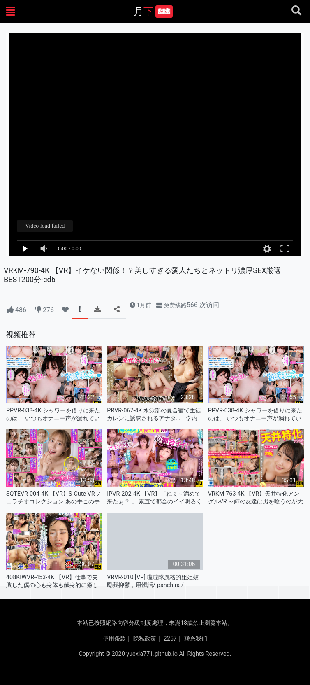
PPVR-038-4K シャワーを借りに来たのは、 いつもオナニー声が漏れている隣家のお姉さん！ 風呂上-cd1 (53, 414)
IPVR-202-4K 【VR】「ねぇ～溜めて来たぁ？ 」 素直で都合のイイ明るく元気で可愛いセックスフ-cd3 (154, 498)
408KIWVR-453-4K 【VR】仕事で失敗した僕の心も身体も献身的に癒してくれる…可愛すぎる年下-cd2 (52, 581)
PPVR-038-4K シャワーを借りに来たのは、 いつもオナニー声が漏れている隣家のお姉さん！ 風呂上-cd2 (255, 414)
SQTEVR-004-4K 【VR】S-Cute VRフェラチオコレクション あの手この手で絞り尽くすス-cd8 (53, 498)
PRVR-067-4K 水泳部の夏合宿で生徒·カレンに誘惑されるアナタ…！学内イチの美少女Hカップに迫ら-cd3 (155, 414)
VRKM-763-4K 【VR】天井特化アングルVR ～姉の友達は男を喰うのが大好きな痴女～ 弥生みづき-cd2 (255, 498)
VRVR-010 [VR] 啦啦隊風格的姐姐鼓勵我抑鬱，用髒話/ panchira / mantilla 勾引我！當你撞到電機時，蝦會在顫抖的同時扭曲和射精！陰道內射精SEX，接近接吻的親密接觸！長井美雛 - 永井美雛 (153, 581)
